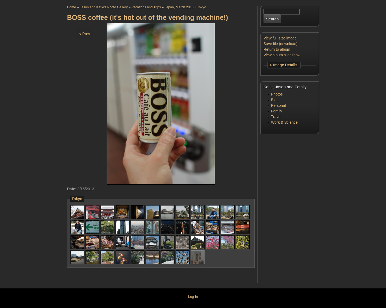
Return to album (276, 49)
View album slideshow (281, 55)
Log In (193, 297)
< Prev (84, 34)
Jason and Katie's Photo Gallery (104, 7)
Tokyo (201, 7)
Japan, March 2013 (179, 7)
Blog (275, 100)
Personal (278, 105)
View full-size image (279, 38)
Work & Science (284, 122)
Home (71, 7)
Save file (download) (280, 44)
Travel (276, 117)
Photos (277, 94)
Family (276, 111)
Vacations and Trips (146, 7)
